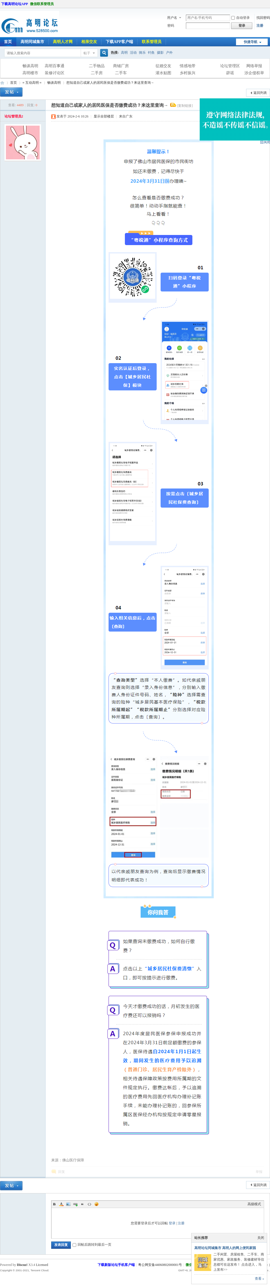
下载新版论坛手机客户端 (116, 1265)
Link (75, 1204)
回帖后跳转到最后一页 (92, 1245)
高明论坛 (2, 83)
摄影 (160, 53)
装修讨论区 (54, 73)
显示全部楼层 (104, 116)
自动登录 (240, 18)
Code (89, 1204)
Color (61, 1204)
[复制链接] (185, 106)
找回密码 (263, 18)
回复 (61, 1172)
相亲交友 (89, 42)
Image (68, 1204)
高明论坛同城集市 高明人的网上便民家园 (225, 1248)
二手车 (121, 73)
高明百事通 (54, 66)
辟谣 (230, 73)
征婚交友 (163, 66)
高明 (124, 53)
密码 (170, 26)
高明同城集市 (32, 42)
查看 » (259, 1279)
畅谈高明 (30, 66)
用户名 (172, 18)
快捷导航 (250, 42)
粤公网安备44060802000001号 (160, 1265)
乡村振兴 (187, 73)
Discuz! (22, 1265)
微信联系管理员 (42, 4)
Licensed (42, 1265)
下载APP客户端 (119, 42)
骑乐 (142, 53)
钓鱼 (151, 53)
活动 (133, 53)
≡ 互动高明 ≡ (32, 83)
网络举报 (254, 66)
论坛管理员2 (13, 116)
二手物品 (97, 66)
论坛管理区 (230, 66)
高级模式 (254, 1204)
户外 (169, 53)
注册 (259, 26)
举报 (259, 1172)
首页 (13, 83)
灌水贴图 (163, 73)
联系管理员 (151, 42)
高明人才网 (63, 42)
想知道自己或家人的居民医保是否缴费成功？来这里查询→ (110, 83)
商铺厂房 (121, 66)
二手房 (97, 73)
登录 (172, 1223)
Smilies (96, 1204)
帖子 (87, 53)
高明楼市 (30, 73)
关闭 (260, 1238)
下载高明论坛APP (14, 4)
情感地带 (187, 66)
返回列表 (260, 93)
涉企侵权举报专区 (254, 73)
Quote (82, 1204)
